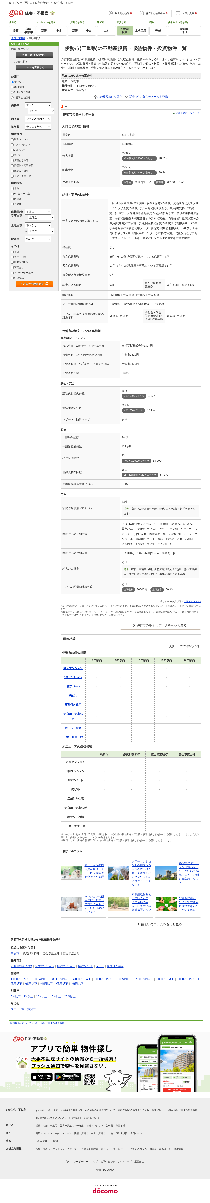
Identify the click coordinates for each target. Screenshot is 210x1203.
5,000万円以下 (103, 979)
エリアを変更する (34, 67)
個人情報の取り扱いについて (51, 1118)
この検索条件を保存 (109, 96)
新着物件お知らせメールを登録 (148, 96)
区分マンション (22, 139)
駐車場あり (20, 278)
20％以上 (70, 996)
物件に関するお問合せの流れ (133, 1110)
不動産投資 (121, 1133)
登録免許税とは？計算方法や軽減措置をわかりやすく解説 (188, 904)
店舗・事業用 (50, 1125)
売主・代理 (20, 257)
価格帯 (15, 105)
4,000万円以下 (82, 979)
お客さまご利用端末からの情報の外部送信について (88, 1110)
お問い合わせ (108, 1161)
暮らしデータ (108, 1149)
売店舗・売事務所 (23, 165)
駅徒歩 (15, 239)
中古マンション (63, 1133)
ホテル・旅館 (21, 170)
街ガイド (122, 1149)
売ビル (17, 155)
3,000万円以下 (61, 979)
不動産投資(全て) (21, 966)
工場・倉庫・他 (22, 176)
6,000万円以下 (124, 979)
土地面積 (16, 225)
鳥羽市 (15, 953)
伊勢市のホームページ (187, 113)
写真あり (19, 267)
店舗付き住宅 (21, 160)
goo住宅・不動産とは (47, 1110)
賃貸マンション (94, 1125)
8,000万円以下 (165, 979)
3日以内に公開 (22, 92)
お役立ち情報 (13, 1148)
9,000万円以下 (186, 979)
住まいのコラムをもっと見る (161, 924)
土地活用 (54, 1141)
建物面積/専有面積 (17, 213)
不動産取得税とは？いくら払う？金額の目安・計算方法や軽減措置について (141, 904)
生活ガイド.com (192, 601)
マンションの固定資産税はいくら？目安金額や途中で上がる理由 (94, 873)
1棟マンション (22, 144)
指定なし (19, 82)
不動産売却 (41, 1141)
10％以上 (41, 996)
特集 (38, 1149)
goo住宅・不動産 (16, 1109)
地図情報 (178, 1149)
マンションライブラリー (66, 1149)
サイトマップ (124, 1161)
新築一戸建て (81, 1133)
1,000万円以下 (20, 979)
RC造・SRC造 (22, 193)
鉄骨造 (17, 199)
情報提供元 (158, 1110)
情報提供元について (21, 1023)
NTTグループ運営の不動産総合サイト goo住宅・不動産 (41, 2)
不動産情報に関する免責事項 (49, 1023)
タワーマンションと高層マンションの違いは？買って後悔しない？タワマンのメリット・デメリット (141, 873)
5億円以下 (77, 983)
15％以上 (56, 996)
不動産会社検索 (90, 1149)
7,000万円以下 (144, 979)
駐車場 (109, 1125)
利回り (15, 119)
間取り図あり (21, 262)
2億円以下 (31, 983)
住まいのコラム (138, 1149)
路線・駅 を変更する (34, 55)
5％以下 (16, 996)
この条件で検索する (32, 284)
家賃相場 (120, 1125)
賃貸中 (17, 251)
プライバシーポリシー (76, 1161)
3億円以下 (46, 983)
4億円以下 (61, 983)
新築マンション (44, 1133)
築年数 (15, 126)
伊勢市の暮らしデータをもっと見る (161, 625)
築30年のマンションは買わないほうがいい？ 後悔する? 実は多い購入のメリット (189, 873)
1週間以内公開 (22, 97)
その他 (17, 204)
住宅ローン (136, 1133)
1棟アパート (20, 149)
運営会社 (139, 1161)
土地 (110, 1133)
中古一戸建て (98, 1133)
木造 (16, 188)
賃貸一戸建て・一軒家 (72, 1125)
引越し (46, 1149)
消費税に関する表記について (84, 1118)
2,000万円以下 (41, 979)
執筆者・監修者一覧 (160, 1149)
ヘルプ (94, 1161)
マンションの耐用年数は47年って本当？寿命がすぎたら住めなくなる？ (94, 904)
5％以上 (28, 996)
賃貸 (38, 1125)
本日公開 (19, 87)
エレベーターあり (23, 272)
